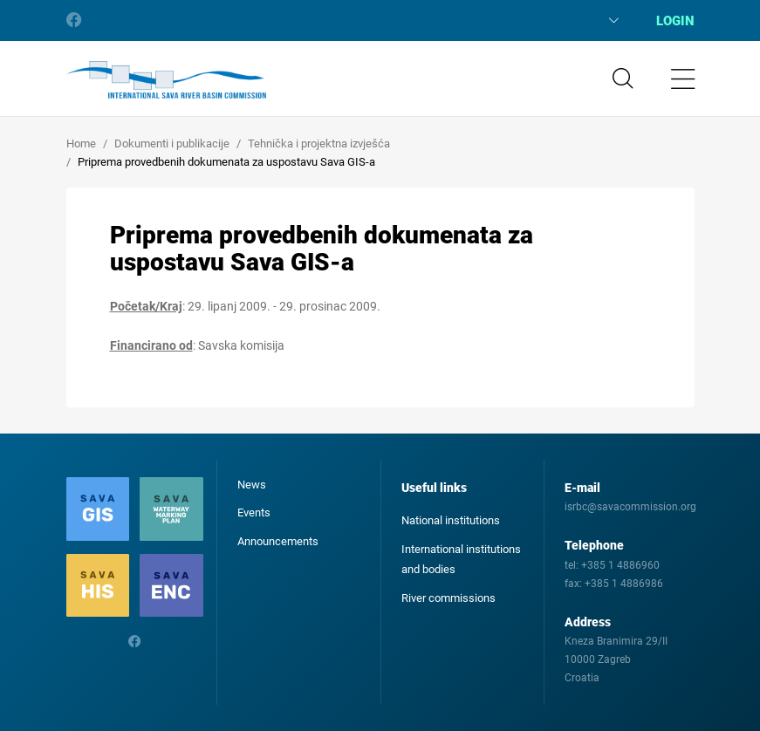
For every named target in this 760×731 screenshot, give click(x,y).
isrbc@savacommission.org (630, 507)
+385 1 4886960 (620, 565)
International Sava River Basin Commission (166, 80)
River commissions (448, 598)
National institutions (450, 520)
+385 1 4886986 (624, 583)
